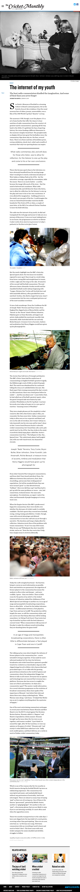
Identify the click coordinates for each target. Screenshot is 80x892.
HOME (5, 887)
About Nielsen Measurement (64, 890)
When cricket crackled (37, 868)
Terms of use (36, 887)
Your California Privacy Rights (25, 890)
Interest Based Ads (9, 890)
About (10, 887)
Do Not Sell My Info (47, 887)
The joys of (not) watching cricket (19, 868)
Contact (17, 887)
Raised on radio (58, 866)
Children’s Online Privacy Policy (45, 890)
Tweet (3, 93)
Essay (12, 83)
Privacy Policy (26, 887)
